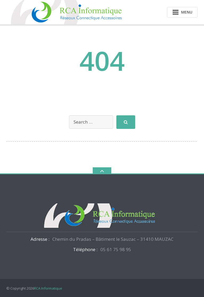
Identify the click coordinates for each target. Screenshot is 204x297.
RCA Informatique (48, 288)
